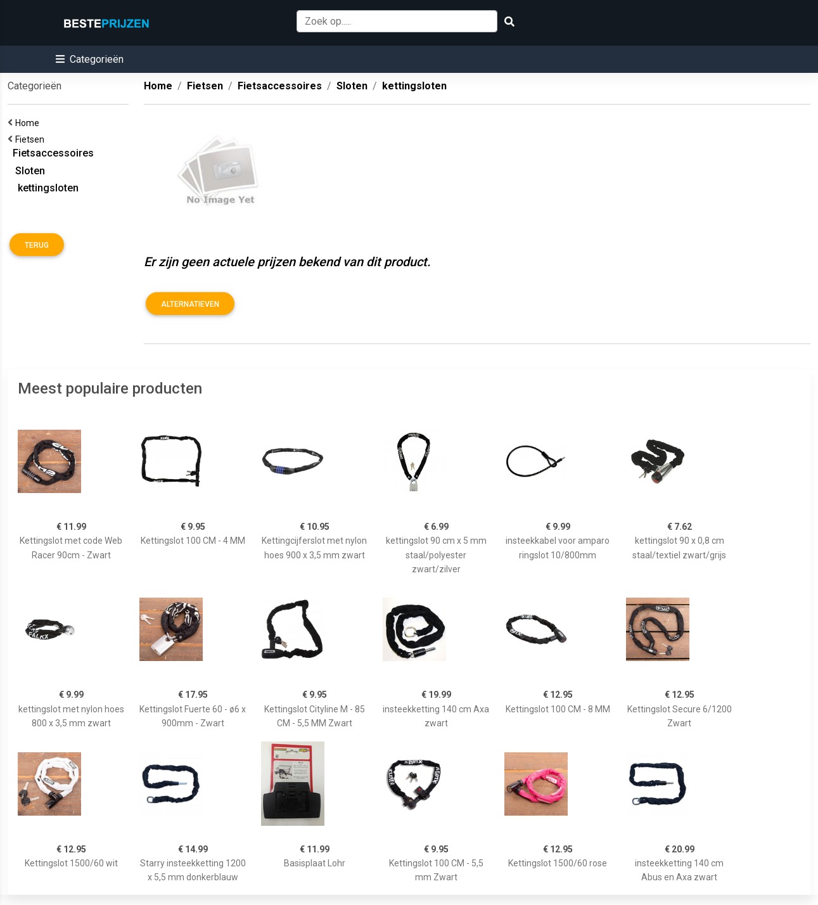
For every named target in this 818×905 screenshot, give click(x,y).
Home (29, 123)
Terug (37, 245)
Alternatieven (190, 304)
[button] (90, 59)
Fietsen (31, 139)
